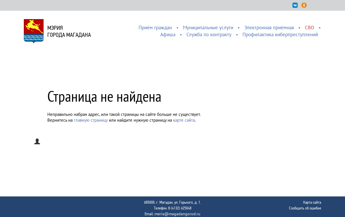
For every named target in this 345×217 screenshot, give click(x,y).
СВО (309, 27)
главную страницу (91, 120)
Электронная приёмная (269, 27)
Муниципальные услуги (208, 27)
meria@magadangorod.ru (177, 213)
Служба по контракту (208, 34)
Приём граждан (155, 27)
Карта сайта (312, 202)
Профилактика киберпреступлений (280, 34)
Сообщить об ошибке (305, 208)
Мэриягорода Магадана (69, 31)
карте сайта (184, 120)
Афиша (167, 34)
